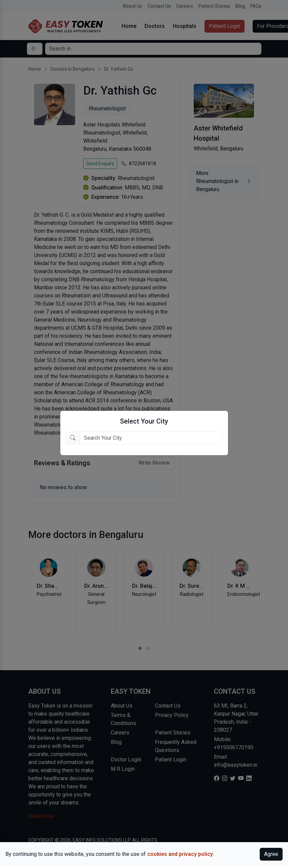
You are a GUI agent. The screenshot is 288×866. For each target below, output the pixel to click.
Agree (271, 854)
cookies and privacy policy (180, 854)
